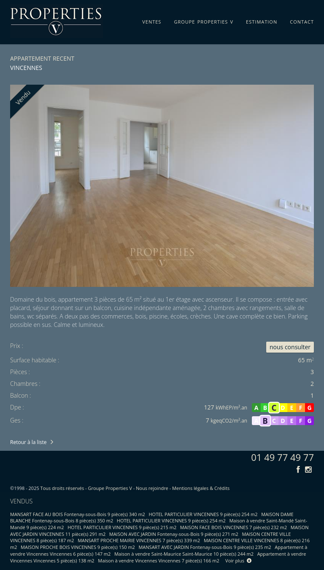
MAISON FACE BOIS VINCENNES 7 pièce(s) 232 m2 (233, 527)
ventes (151, 20)
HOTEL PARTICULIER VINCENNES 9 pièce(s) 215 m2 (122, 527)
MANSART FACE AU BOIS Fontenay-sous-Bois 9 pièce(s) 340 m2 (77, 514)
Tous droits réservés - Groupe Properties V (86, 488)
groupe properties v (203, 20)
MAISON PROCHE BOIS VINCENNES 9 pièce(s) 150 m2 (78, 547)
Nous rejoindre (152, 488)
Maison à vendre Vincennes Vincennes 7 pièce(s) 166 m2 (158, 560)
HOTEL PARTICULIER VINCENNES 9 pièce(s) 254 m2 (203, 514)
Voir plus (238, 560)
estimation (261, 20)
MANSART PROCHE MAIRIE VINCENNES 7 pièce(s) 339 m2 (139, 540)
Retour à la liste (28, 442)
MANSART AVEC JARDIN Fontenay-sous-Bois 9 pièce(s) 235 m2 (204, 547)
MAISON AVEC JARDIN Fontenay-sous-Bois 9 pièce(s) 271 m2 (173, 534)
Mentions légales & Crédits (201, 488)
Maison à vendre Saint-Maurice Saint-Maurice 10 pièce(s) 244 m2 (184, 554)
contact (302, 20)
